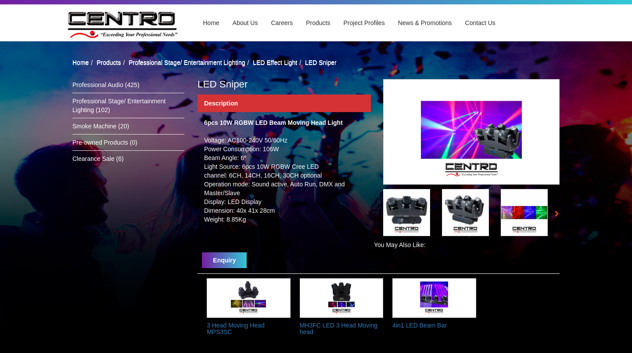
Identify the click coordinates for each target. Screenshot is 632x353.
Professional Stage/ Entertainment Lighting (187, 62)
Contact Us (480, 22)
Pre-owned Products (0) (104, 142)
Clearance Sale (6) (98, 158)
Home (211, 22)
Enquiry (224, 260)
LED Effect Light (275, 62)
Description (221, 103)
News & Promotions (425, 22)
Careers (282, 22)
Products (318, 22)
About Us (245, 22)
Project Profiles (364, 22)
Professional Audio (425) (106, 84)
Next (559, 215)
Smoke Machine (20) (100, 126)
